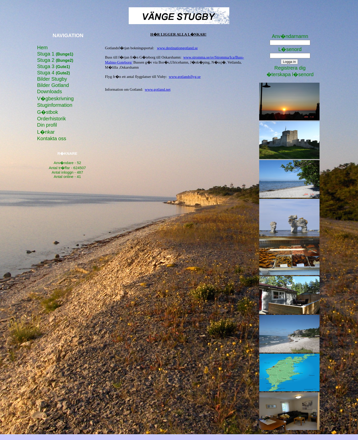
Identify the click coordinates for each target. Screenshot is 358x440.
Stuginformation (54, 105)
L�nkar (46, 132)
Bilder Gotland (53, 85)
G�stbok (47, 112)
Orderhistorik (51, 118)
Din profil (47, 125)
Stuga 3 (53, 66)
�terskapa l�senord (290, 74)
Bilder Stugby (52, 79)
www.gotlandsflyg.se (185, 77)
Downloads (49, 91)
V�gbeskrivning (55, 98)
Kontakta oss (51, 138)
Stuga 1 (55, 54)
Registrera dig (290, 68)
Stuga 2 (55, 60)
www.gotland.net (157, 89)
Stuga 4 (53, 72)
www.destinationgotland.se (177, 48)
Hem (42, 47)
